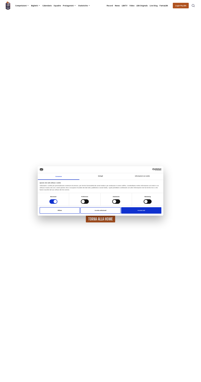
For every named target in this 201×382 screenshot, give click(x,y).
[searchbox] (100, 3)
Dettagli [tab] (100, 176)
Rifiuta (60, 210)
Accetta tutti (141, 210)
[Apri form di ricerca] (193, 5)
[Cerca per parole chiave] (100, 3)
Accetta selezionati (100, 210)
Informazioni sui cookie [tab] (142, 176)
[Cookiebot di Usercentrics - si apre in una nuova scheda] (149, 169)
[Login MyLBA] (181, 5)
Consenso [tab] (58, 176)
